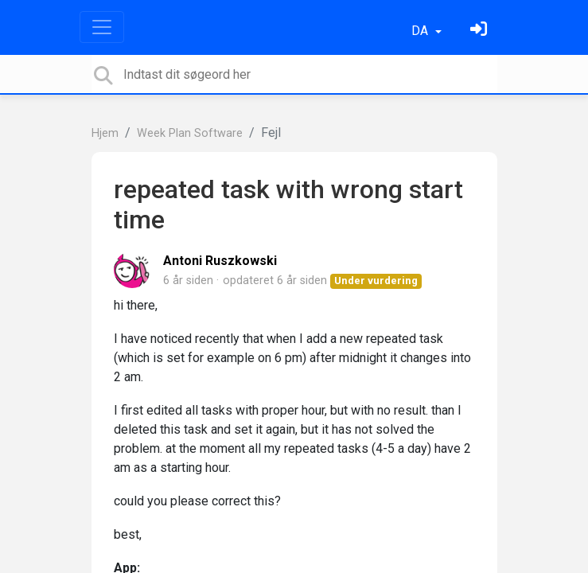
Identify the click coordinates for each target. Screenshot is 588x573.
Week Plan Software (190, 133)
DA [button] (421, 30)
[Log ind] (480, 30)
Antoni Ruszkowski (220, 260)
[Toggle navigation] (102, 27)
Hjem (105, 133)
